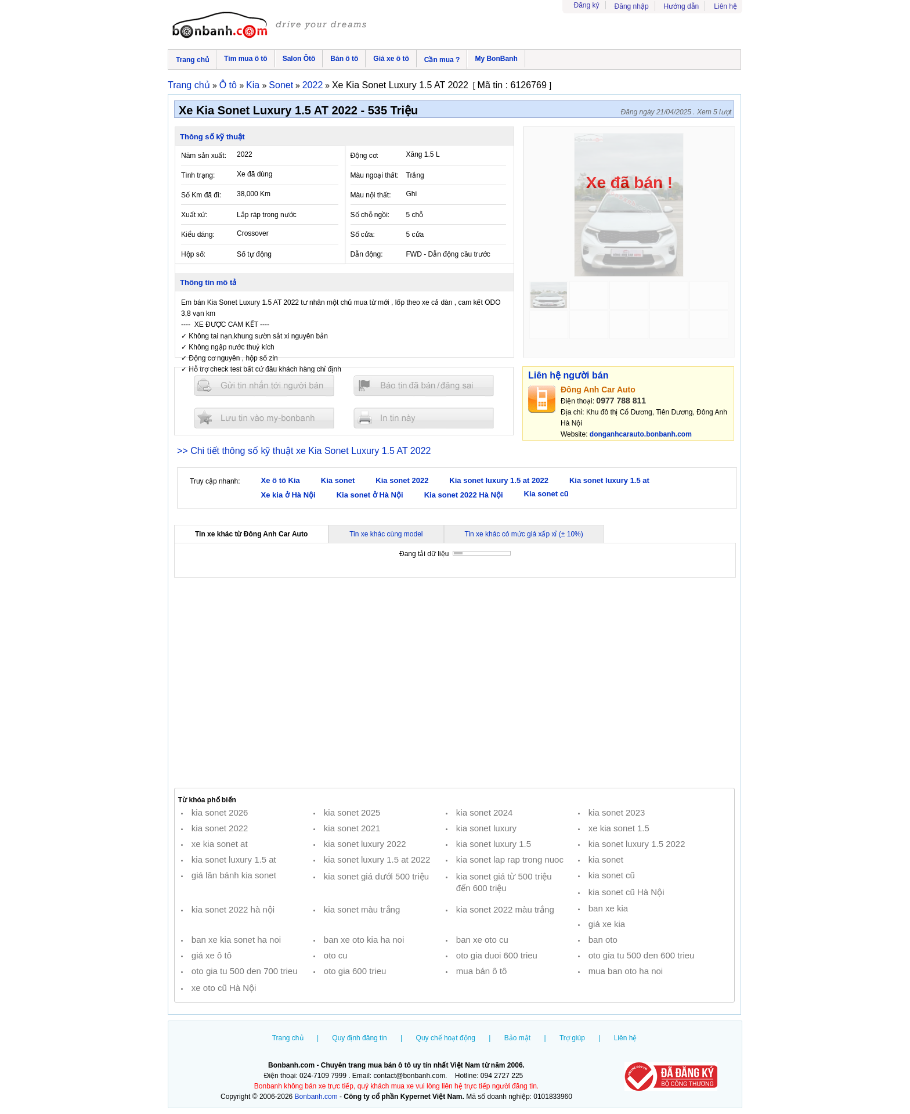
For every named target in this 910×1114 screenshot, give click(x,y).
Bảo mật (517, 1038)
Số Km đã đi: (201, 195)
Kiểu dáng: (198, 234)
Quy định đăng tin (359, 1038)
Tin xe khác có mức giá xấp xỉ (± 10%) (524, 534)
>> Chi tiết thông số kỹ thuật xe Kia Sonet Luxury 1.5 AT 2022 (304, 451)
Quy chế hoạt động (445, 1038)
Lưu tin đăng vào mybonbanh (264, 417)
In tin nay (423, 417)
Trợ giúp (572, 1038)
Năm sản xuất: (203, 156)
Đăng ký (587, 5)
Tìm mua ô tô (246, 59)
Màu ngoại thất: (375, 175)
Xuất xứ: (194, 215)
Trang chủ (192, 60)
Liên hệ (725, 6)
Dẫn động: (367, 254)
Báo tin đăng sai (423, 385)
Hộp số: (193, 254)
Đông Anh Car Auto (598, 389)
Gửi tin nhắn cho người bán (264, 385)
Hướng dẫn (681, 6)
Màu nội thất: (371, 195)
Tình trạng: (198, 175)
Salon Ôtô (299, 59)
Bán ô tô (344, 59)
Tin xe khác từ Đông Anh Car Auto (251, 534)
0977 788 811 (621, 400)
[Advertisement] (454, 682)
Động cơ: (365, 156)
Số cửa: (363, 234)
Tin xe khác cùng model (386, 534)
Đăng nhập (632, 6)
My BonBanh (496, 59)
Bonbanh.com (316, 1097)
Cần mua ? (442, 60)
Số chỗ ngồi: (370, 215)
